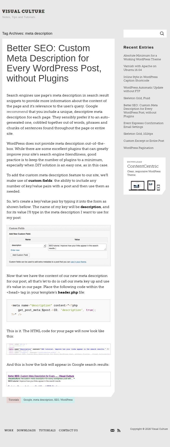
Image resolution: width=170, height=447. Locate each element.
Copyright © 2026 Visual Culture (149, 429)
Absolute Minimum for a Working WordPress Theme (142, 57)
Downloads (26, 430)
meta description (43, 399)
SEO (56, 399)
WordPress (66, 399)
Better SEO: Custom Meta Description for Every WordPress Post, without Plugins (54, 63)
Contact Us (68, 430)
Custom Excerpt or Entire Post (144, 140)
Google (27, 399)
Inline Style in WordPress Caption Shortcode (141, 78)
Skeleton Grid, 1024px (138, 133)
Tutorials (14, 399)
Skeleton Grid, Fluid (137, 98)
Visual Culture (23, 11)
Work (9, 430)
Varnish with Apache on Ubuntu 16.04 (140, 68)
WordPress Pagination (139, 148)
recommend (17, 112)
